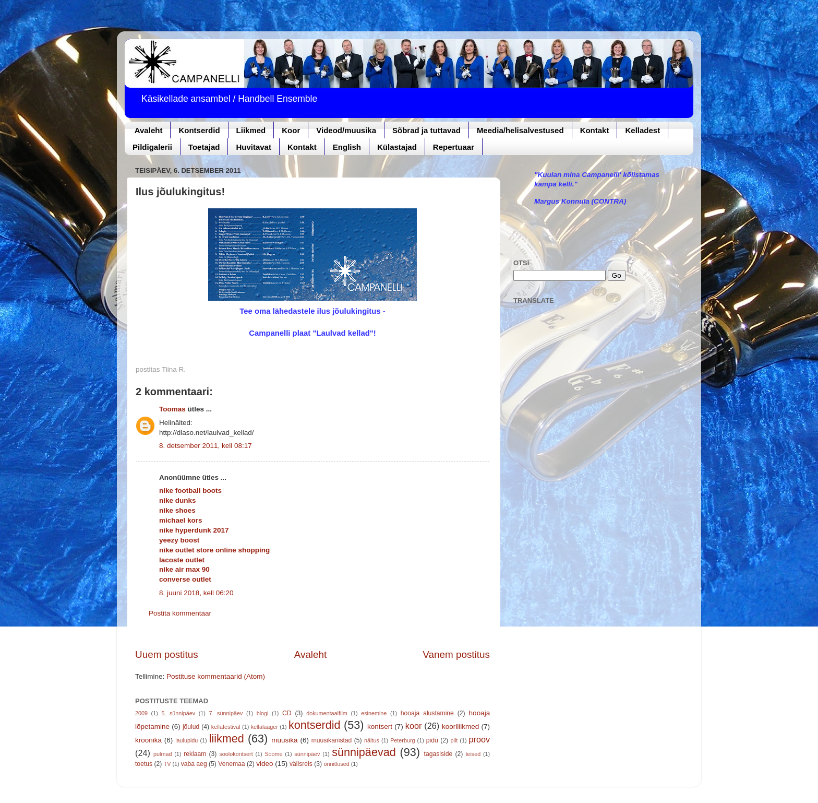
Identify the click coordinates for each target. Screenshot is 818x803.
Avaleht (149, 130)
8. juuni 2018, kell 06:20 (196, 593)
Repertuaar (453, 147)
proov (479, 739)
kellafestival (225, 727)
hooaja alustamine (427, 713)
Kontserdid (199, 130)
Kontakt (594, 130)
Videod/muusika (346, 130)
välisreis (301, 763)
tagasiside (438, 754)
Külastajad (397, 147)
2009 (141, 713)
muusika (284, 740)
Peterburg (402, 740)
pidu (432, 740)
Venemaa (231, 763)
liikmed (226, 738)
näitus (371, 740)
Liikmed (251, 130)
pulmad (162, 754)
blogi (263, 713)
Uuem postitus (166, 654)
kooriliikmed (460, 726)
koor (413, 725)
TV (167, 764)
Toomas (172, 409)
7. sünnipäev (226, 713)
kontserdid (314, 724)
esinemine (374, 713)
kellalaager (264, 727)
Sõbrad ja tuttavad (426, 130)
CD (287, 713)
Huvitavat (253, 147)
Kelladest (642, 130)
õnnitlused (336, 764)
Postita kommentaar (180, 613)
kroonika (148, 740)
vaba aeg (194, 763)
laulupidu (186, 740)
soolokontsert (235, 754)
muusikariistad (331, 740)
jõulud (191, 726)
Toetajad (204, 147)
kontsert (379, 726)
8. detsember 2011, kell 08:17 (205, 446)
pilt (454, 740)
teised (472, 754)
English (347, 147)
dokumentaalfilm (326, 713)
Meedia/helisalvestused (520, 130)
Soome (273, 754)
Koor (291, 130)
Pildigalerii (152, 147)
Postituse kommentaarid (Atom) (215, 676)
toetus (143, 763)
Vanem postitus (456, 654)
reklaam (195, 754)
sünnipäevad (363, 752)
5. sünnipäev (178, 713)
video (264, 763)
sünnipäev (307, 754)
